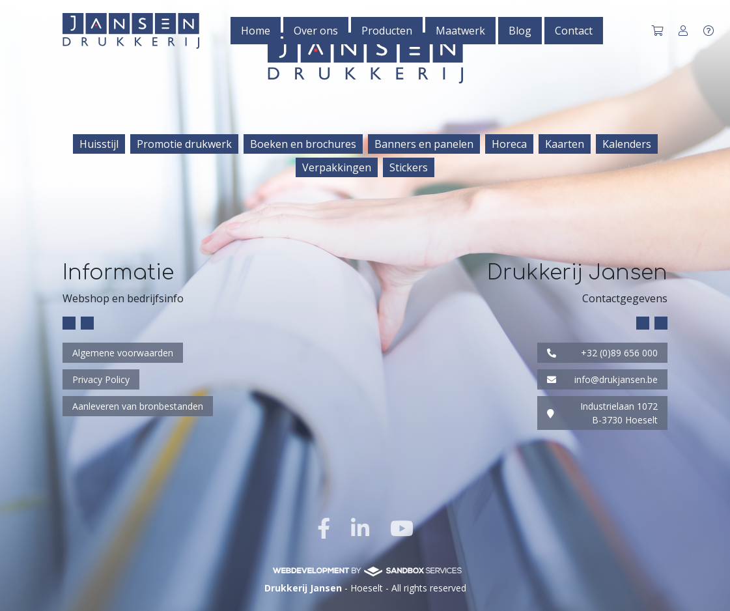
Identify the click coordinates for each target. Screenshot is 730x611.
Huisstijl (99, 144)
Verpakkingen (336, 167)
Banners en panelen (423, 144)
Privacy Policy (101, 379)
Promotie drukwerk (184, 144)
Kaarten (564, 144)
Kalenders (626, 144)
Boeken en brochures (303, 144)
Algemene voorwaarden (122, 353)
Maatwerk (460, 30)
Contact (574, 30)
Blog (520, 30)
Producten (386, 30)
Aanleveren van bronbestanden (137, 406)
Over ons (316, 30)
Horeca (509, 144)
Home (255, 30)
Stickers (408, 167)
